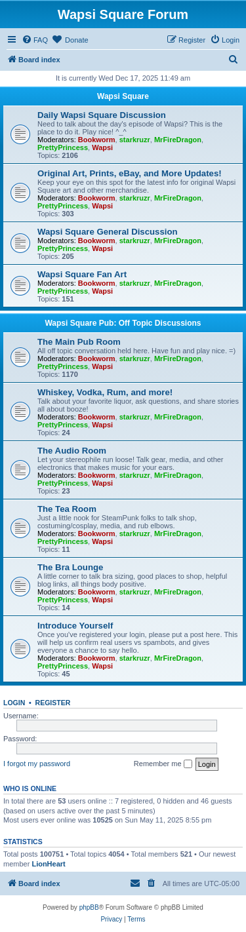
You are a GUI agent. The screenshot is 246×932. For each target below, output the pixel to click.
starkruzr (134, 140)
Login (14, 703)
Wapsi (102, 147)
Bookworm (96, 140)
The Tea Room (66, 509)
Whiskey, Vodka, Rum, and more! (105, 392)
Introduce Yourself (75, 626)
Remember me (163, 764)
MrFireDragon (177, 140)
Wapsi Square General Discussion (107, 232)
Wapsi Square (123, 96)
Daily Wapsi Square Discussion (101, 115)
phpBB (89, 907)
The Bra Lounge (70, 567)
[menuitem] (35, 40)
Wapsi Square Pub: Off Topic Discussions (123, 323)
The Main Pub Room (79, 342)
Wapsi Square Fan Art (82, 274)
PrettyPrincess (62, 147)
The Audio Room (71, 451)
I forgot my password (36, 763)
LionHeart (48, 864)
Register (53, 703)
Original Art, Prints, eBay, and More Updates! (129, 173)
